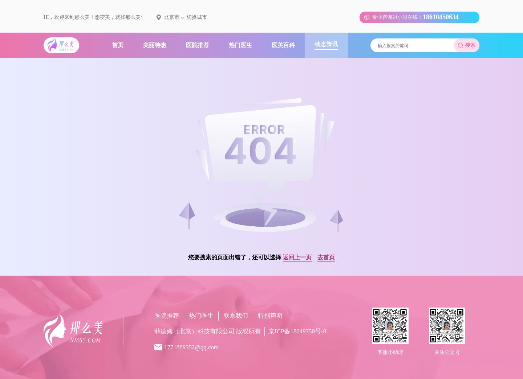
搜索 (466, 45)
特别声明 (270, 315)
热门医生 (201, 315)
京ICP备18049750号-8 (297, 331)
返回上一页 (297, 257)
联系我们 (235, 315)
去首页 (326, 257)
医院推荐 (166, 315)
